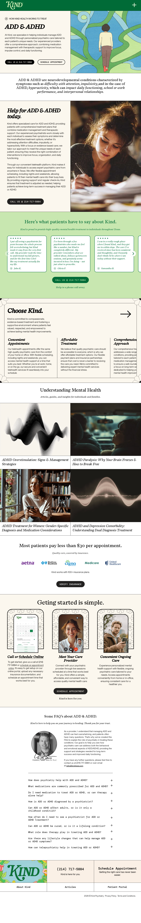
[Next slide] (126, 324)
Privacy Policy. (111, 916)
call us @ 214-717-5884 (23, 62)
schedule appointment (22, 71)
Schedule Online (31, 676)
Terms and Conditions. (126, 916)
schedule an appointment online (23, 685)
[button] (133, 263)
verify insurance (70, 603)
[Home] (14, 5)
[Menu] (132, 5)
